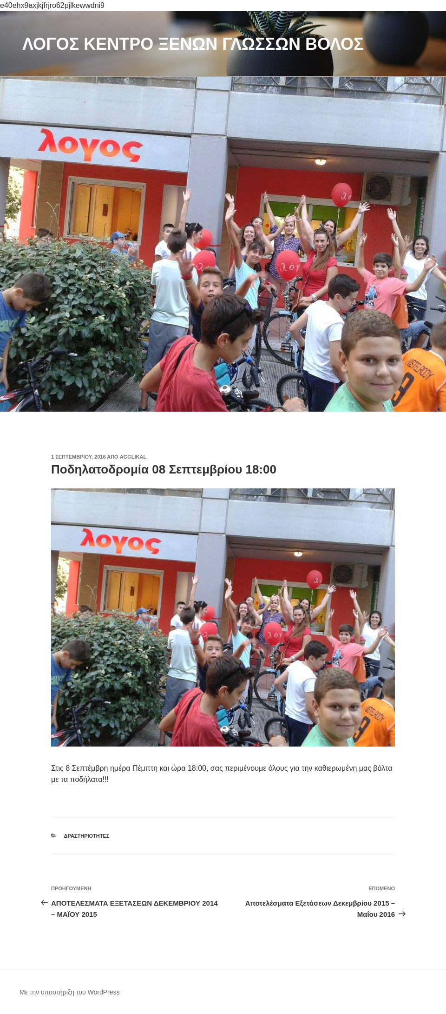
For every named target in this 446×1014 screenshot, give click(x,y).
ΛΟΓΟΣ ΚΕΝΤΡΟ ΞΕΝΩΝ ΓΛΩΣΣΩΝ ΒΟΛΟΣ (193, 43)
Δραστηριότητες (87, 836)
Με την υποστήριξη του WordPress (70, 992)
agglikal (133, 457)
